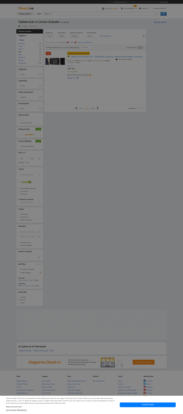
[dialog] (91, 207)
